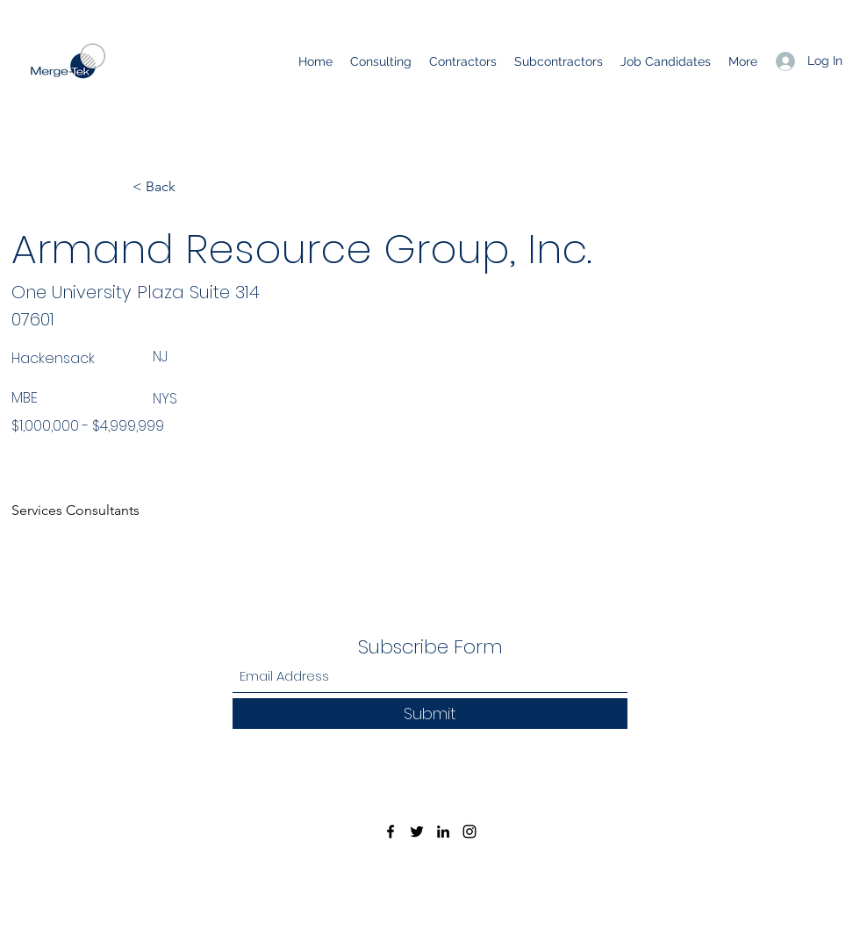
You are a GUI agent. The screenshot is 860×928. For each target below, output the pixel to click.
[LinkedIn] (443, 831)
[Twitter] (417, 831)
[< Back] (190, 186)
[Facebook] (390, 831)
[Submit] (430, 713)
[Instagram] (469, 831)
